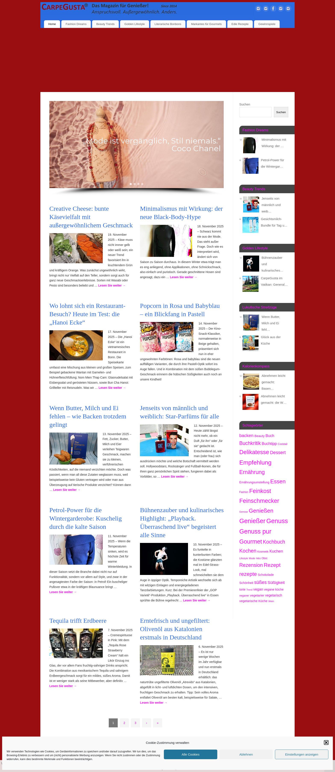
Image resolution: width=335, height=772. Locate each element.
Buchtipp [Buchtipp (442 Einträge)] (269, 443)
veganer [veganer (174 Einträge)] (244, 595)
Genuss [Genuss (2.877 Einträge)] (277, 520)
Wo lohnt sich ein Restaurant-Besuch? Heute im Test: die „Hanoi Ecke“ (87, 314)
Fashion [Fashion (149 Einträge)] (243, 492)
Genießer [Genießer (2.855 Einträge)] (252, 520)
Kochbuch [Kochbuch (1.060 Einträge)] (274, 542)
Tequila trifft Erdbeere (77, 620)
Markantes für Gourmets (206, 24)
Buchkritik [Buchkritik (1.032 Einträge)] (250, 443)
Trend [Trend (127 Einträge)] (249, 589)
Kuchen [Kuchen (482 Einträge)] (276, 551)
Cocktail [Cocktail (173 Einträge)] (282, 444)
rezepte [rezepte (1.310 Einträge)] (248, 574)
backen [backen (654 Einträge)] (246, 435)
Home (52, 24)
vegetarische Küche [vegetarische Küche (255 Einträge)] (253, 601)
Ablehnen (246, 754)
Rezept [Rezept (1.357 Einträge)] (272, 565)
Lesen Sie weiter (112, 285)
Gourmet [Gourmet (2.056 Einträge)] (250, 541)
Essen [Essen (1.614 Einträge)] (278, 481)
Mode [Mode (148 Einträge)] (252, 558)
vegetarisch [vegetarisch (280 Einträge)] (273, 595)
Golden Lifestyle (134, 24)
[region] (136, 148)
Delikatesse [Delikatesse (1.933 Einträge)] (254, 452)
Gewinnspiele (266, 24)
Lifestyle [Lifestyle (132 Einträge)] (243, 558)
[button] (326, 742)
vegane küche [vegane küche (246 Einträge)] (274, 589)
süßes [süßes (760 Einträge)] (260, 582)
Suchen (244, 104)
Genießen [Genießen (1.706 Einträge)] (261, 510)
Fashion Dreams (76, 24)
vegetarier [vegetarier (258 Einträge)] (257, 595)
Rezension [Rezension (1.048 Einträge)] (251, 565)
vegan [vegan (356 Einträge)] (258, 589)
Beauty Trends (105, 24)
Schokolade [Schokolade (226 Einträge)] (266, 574)
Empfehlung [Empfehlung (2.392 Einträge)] (255, 462)
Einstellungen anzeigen (301, 754)
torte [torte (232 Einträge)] (242, 589)
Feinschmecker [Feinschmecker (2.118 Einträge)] (259, 500)
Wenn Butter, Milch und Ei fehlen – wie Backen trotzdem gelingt (87, 416)
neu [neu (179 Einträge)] (258, 558)
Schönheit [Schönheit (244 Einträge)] (246, 583)
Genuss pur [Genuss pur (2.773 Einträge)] (255, 531)
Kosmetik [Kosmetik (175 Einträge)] (263, 551)
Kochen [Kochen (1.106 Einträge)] (247, 551)
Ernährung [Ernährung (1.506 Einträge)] (252, 472)
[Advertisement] (167, 60)
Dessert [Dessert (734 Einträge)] (278, 452)
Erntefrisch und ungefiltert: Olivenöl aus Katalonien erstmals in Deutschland (175, 629)
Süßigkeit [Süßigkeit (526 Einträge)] (276, 582)
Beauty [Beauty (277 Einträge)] (259, 436)
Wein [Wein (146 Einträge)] (271, 601)
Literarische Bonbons (168, 24)
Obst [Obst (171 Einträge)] (264, 558)
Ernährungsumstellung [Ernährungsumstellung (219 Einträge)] (254, 482)
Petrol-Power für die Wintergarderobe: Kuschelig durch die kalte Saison (85, 518)
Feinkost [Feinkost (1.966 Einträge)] (260, 491)
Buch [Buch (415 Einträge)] (270, 436)
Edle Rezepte (240, 24)
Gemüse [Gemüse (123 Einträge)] (243, 511)
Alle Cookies (190, 754)
